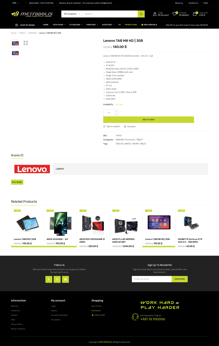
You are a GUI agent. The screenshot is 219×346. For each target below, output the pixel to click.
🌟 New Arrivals (149, 25)
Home (45, 25)
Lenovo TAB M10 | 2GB (25, 233)
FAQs (13, 314)
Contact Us (15, 305)
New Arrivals (96, 300)
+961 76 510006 (152, 314)
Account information (59, 309)
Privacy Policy (16, 319)
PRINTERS (91, 25)
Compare (131, 120)
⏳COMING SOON (98, 309)
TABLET (22, 33)
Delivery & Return (18, 323)
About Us (14, 300)
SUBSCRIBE (179, 272)
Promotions (131, 25)
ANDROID (33, 33)
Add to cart (164, 113)
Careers (14, 309)
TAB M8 (135, 137)
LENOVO (127, 137)
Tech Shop (58, 25)
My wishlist (55, 314)
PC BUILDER (75, 25)
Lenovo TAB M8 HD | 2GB (157, 233)
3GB (118, 137)
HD (122, 137)
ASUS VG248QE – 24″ (57, 233)
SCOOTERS (107, 25)
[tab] (17, 149)
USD (14, 3)
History (54, 305)
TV (119, 25)
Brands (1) (17, 149)
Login (53, 300)
